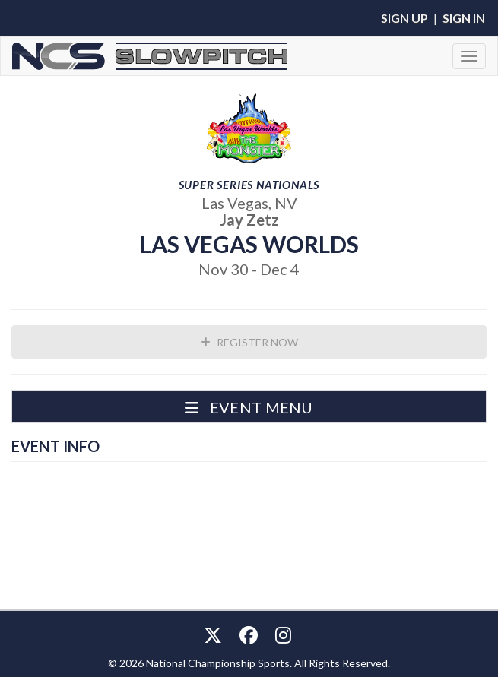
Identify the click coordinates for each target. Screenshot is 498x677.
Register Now (249, 342)
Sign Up (404, 18)
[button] (249, 406)
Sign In (463, 18)
